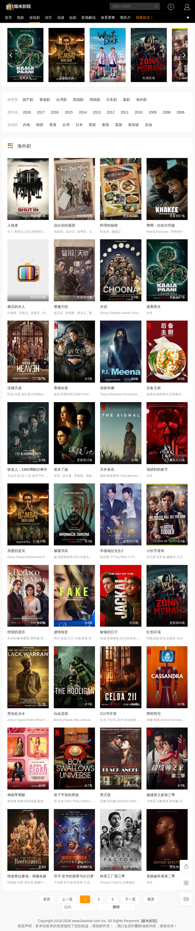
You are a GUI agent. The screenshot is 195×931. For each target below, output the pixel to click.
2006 (181, 112)
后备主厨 (154, 388)
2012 (111, 112)
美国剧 (78, 100)
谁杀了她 (61, 469)
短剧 (72, 17)
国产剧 (28, 100)
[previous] (11, 55)
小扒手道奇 (155, 551)
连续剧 (34, 17)
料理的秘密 (109, 225)
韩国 (39, 125)
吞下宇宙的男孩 (66, 795)
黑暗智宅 (154, 714)
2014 (83, 112)
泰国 (105, 125)
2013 (97, 112)
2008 (166, 112)
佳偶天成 (14, 388)
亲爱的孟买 (16, 551)
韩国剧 (95, 100)
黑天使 (105, 795)
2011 (124, 112)
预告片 (125, 17)
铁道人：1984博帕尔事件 (27, 469)
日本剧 (111, 100)
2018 (27, 112)
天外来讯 (107, 469)
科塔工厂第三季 (112, 876)
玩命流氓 (61, 714)
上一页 (67, 899)
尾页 (150, 899)
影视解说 (89, 17)
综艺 (48, 17)
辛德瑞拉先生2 (111, 551)
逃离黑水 (154, 307)
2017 (41, 112)
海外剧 (141, 100)
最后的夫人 (16, 307)
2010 (138, 112)
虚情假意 (61, 632)
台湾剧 (61, 100)
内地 (26, 125)
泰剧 (126, 100)
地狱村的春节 (157, 469)
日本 (79, 125)
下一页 (130, 899)
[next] (184, 55)
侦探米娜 (107, 388)
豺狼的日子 (109, 632)
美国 (92, 125)
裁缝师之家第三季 (161, 795)
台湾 (66, 125)
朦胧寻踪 (61, 551)
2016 (55, 112)
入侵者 (12, 225)
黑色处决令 (16, 714)
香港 (52, 125)
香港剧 (44, 100)
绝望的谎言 (16, 632)
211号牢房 (108, 714)
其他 (148, 125)
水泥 (103, 307)
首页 (8, 17)
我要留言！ (145, 17)
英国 (118, 125)
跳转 (116, 907)
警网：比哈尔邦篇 (161, 225)
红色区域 (154, 632)
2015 (69, 112)
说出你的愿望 (64, 225)
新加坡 (133, 125)
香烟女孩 (61, 388)
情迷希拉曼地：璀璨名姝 (26, 876)
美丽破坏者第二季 (161, 876)
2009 (152, 112)
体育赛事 (108, 17)
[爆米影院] (149, 921)
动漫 (60, 17)
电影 (20, 17)
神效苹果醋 (16, 795)
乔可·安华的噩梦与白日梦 (74, 876)
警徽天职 (61, 307)
